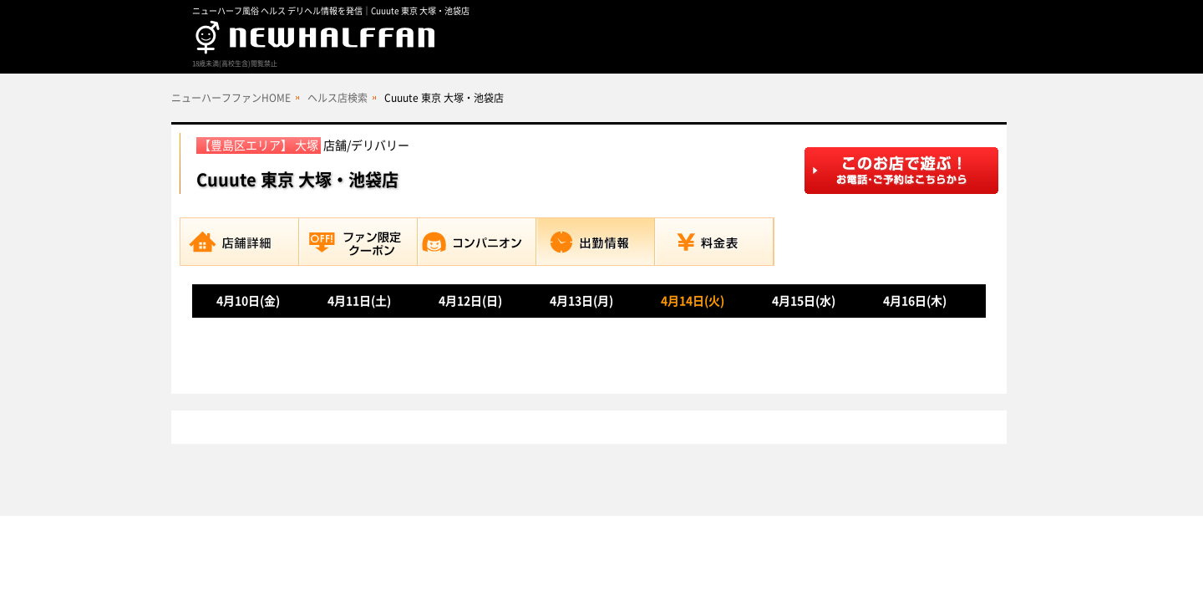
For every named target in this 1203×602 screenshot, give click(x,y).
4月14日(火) (692, 301)
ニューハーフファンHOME (231, 98)
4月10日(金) (248, 301)
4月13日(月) (581, 301)
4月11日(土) (359, 301)
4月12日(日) (470, 301)
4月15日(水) (803, 301)
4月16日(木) (915, 301)
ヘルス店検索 (337, 98)
